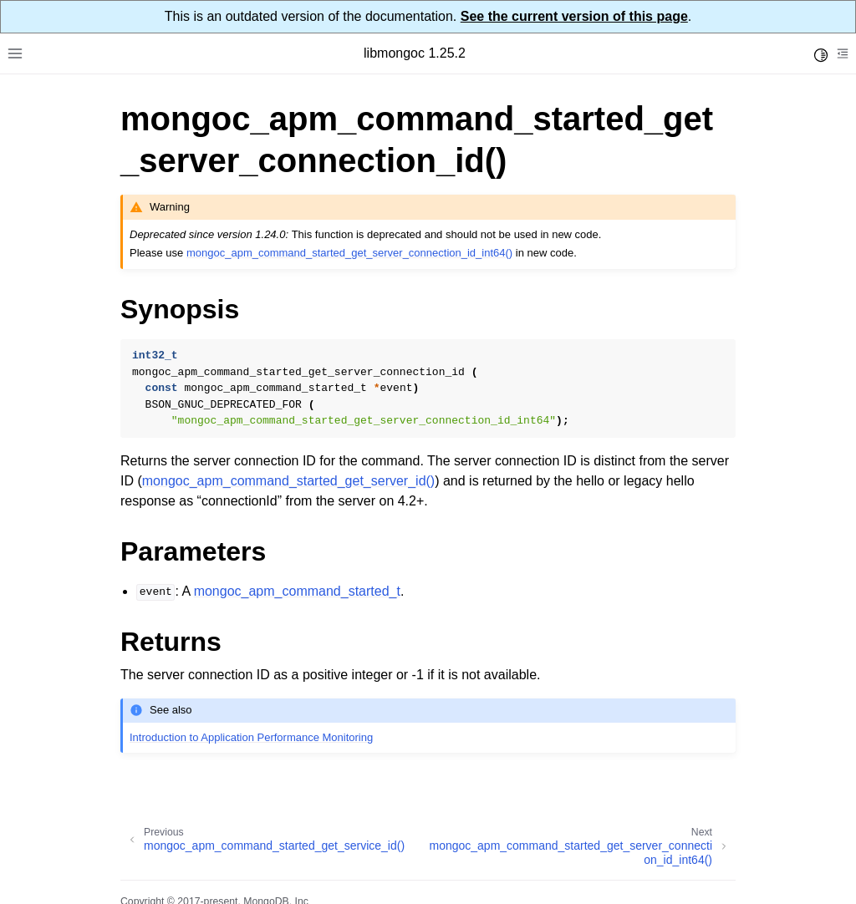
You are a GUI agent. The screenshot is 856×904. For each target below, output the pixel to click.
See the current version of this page (574, 16)
